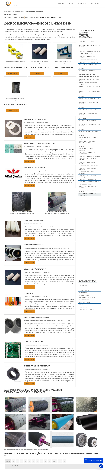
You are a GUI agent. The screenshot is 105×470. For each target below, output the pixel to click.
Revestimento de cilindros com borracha (87, 159)
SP (25, 424)
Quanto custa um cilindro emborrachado (86, 149)
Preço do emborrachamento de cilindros (87, 128)
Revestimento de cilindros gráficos (88, 166)
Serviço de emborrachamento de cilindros (14, 17)
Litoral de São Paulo (61, 442)
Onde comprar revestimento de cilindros (87, 121)
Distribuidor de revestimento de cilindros (88, 71)
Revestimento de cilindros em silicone (55, 17)
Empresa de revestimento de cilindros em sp (89, 92)
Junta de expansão (84, 300)
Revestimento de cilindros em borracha (87, 42)
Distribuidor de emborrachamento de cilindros (89, 67)
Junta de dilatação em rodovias (87, 297)
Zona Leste (40, 442)
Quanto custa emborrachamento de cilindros (89, 138)
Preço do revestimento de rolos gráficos (87, 134)
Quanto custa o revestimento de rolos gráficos (35, 17)
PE (41, 424)
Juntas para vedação (84, 302)
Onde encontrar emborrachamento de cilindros (89, 125)
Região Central (9, 442)
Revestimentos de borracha (86, 309)
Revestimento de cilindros (86, 49)
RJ (13, 424)
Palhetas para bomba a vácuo (87, 288)
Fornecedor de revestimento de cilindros (87, 110)
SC (33, 424)
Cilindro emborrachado (85, 54)
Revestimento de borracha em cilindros (87, 56)
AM (60, 424)
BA (45, 424)
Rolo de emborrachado (85, 184)
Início (60, 4)
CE (49, 424)
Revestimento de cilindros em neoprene (87, 162)
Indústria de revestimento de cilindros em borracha (89, 117)
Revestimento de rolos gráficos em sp (89, 181)
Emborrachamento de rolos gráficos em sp (89, 79)
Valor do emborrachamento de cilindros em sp (87, 194)
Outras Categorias (87, 281)
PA (64, 424)
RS (37, 424)
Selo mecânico (83, 292)
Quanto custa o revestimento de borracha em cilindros (88, 142)
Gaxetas (81, 304)
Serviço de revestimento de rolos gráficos (88, 190)
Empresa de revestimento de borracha (89, 86)
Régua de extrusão (84, 290)
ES (21, 424)
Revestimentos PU (83, 307)
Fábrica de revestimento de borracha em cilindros (89, 99)
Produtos (95, 4)
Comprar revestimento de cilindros (88, 64)
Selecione (8, 424)
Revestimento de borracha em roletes (89, 51)
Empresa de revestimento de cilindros (89, 89)
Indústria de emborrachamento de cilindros (88, 114)
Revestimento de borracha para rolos (89, 156)
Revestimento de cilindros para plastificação (87, 176)
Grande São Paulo (50, 442)
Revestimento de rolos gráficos (87, 179)
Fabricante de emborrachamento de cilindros (89, 103)
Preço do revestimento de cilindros (88, 131)
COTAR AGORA (12, 73)
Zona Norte (17, 442)
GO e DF (54, 424)
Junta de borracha (84, 295)
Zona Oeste (25, 442)
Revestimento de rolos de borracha (88, 60)
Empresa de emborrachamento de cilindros (88, 83)
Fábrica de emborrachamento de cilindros (88, 95)
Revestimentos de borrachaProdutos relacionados (87, 34)
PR (29, 424)
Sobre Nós (81, 4)
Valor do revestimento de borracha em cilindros (89, 46)
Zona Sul (33, 442)
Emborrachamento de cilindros (87, 74)
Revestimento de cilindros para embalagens (87, 168)
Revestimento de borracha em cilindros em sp (87, 153)
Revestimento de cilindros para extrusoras (87, 172)
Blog (71, 4)
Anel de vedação (83, 285)
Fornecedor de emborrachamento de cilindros (89, 106)
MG (17, 424)
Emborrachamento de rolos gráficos (89, 77)
